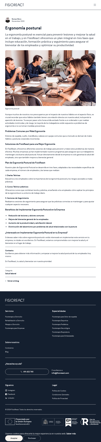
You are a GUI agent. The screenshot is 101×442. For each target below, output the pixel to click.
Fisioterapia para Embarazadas (63, 336)
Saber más (71, 433)
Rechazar (32, 438)
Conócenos (9, 348)
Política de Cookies (59, 391)
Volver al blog (13, 281)
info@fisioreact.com (60, 373)
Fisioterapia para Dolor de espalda (64, 317)
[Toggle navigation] (95, 4)
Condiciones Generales (60, 395)
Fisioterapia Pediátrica (60, 324)
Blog (6, 352)
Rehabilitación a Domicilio (14, 320)
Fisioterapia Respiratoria (61, 332)
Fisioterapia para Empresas (14, 328)
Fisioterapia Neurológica (61, 328)
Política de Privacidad (60, 398)
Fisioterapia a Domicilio (13, 317)
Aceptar (14, 438)
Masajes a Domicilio (12, 324)
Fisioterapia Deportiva (60, 320)
